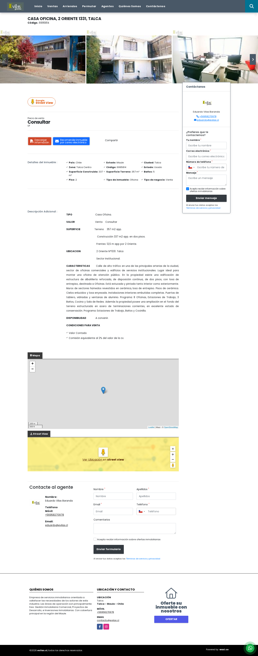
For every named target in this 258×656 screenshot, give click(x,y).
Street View (42, 102)
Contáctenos (155, 6)
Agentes (107, 6)
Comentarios (102, 519)
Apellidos (143, 489)
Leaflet (151, 427)
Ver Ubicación (92, 460)
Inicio (38, 6)
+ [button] (32, 364)
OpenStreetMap (171, 427)
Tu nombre (193, 140)
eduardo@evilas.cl (56, 525)
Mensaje (192, 172)
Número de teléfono (199, 161)
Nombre (99, 489)
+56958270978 (54, 515)
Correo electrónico (198, 150)
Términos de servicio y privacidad (143, 558)
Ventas (52, 6)
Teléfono (143, 504)
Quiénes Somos (130, 6)
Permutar (89, 6)
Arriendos (70, 6)
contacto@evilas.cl (108, 620)
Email (98, 504)
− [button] (32, 369)
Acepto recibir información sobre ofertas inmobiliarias (129, 539)
